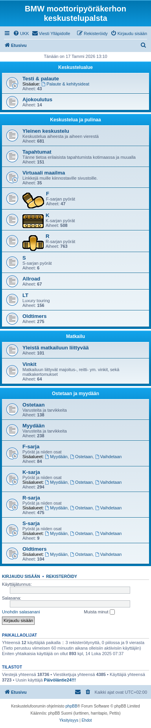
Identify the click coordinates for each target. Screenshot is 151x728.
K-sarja (31, 472)
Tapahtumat (37, 152)
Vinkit (29, 364)
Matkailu (75, 336)
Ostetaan (33, 405)
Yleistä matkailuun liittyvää (55, 348)
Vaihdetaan (108, 456)
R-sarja (31, 498)
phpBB (71, 706)
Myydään (33, 426)
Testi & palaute (40, 79)
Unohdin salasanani (21, 611)
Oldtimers (34, 316)
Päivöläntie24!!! (60, 680)
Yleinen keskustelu (45, 131)
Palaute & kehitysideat (65, 84)
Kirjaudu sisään (21, 576)
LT (25, 295)
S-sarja (31, 523)
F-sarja (30, 446)
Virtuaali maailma (43, 173)
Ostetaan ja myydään (75, 393)
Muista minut (99, 612)
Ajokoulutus (37, 99)
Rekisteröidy (61, 576)
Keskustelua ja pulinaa (75, 120)
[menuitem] (21, 33)
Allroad (31, 279)
